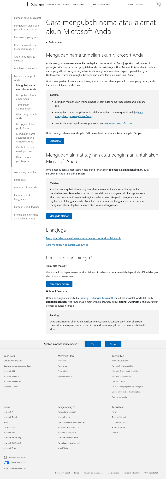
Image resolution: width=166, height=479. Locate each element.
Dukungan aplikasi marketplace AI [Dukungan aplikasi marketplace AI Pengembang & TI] (71, 422)
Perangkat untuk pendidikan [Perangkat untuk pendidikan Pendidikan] (123, 366)
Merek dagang (113, 473)
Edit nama (55, 140)
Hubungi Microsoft (62, 473)
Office (66, 4)
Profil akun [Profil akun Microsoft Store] (62, 360)
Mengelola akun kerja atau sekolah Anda (26, 216)
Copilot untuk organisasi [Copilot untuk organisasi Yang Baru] (13, 360)
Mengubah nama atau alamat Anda (26, 87)
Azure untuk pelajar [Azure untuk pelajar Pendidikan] (119, 397)
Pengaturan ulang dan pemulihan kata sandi (26, 27)
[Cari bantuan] (150, 4)
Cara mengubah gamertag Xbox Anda (67, 244)
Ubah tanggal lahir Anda (26, 116)
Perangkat (19, 179)
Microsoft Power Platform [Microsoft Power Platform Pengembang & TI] (68, 437)
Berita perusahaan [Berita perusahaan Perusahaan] (119, 422)
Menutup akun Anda (25, 187)
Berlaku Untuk (55, 42)
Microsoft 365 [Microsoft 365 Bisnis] (9, 432)
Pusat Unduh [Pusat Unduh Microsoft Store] (63, 366)
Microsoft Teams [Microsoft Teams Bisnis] (10, 448)
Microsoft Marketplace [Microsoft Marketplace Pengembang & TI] (67, 432)
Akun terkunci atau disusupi (24, 58)
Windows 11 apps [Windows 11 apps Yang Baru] (11, 386)
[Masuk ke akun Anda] (158, 4)
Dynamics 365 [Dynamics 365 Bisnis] (9, 427)
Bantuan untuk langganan (22, 197)
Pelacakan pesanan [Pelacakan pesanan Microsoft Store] (65, 376)
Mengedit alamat (58, 216)
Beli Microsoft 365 (101, 4)
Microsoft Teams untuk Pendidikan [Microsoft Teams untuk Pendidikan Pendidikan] (125, 371)
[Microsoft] (15, 4)
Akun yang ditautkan (25, 172)
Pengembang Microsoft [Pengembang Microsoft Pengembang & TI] (67, 412)
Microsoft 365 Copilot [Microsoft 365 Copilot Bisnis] (12, 443)
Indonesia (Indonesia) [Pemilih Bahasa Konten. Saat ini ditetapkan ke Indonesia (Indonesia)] (17, 457)
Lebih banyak (79, 4)
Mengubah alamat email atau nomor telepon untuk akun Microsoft (83, 238)
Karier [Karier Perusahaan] (114, 412)
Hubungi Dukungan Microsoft (96, 297)
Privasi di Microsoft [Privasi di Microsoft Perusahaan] (119, 427)
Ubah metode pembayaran (23, 159)
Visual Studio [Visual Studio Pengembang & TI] (63, 448)
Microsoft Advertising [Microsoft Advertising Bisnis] (12, 437)
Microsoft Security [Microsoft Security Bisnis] (11, 417)
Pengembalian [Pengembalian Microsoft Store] (63, 371)
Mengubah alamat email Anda (26, 96)
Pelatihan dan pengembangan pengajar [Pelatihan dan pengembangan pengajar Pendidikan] (127, 386)
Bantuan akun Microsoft (27, 17)
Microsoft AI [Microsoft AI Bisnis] (8, 412)
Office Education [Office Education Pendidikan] (118, 381)
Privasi (76, 473)
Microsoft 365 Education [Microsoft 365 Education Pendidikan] (121, 376)
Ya (92, 344)
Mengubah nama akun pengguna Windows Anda (25, 137)
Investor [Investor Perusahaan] (115, 432)
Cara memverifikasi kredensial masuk (25, 46)
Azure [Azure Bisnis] (6, 422)
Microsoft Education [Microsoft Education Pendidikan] (120, 360)
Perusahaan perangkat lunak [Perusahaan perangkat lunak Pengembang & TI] (69, 443)
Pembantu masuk (59, 284)
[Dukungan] (37, 4)
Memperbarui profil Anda (25, 78)
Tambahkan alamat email (23, 106)
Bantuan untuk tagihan (27, 206)
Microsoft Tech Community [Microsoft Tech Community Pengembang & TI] (68, 427)
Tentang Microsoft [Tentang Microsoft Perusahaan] (119, 417)
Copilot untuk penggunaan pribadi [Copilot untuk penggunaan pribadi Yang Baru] (17, 366)
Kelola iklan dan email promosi (25, 149)
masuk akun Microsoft (120, 123)
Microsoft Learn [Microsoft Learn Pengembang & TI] (64, 417)
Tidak (113, 344)
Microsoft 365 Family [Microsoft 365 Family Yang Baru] (12, 376)
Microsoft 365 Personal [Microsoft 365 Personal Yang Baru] (13, 381)
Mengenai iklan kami (132, 473)
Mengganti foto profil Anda (25, 126)
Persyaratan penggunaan (93, 473)
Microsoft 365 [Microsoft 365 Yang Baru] (9, 371)
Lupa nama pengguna (26, 37)
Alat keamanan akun (25, 68)
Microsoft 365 (53, 4)
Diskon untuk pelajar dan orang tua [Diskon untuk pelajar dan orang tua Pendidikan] (126, 392)
